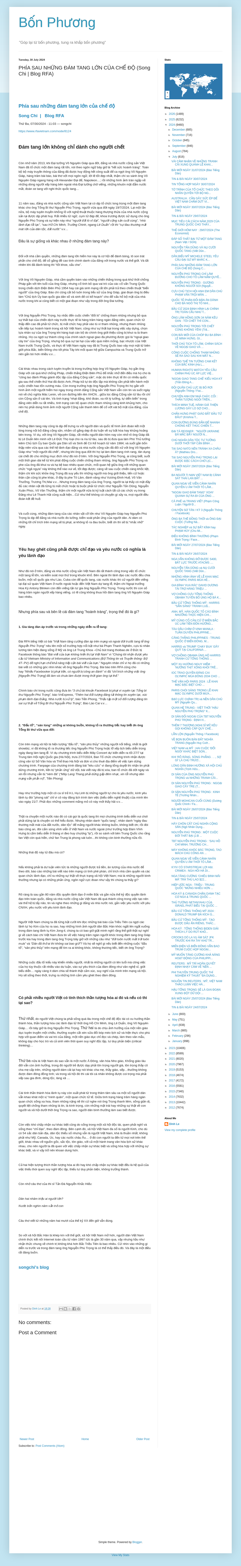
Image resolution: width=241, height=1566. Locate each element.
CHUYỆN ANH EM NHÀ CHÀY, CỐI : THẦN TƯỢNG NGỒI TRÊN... (194, 398)
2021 (172, 1058)
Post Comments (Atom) (49, 1445)
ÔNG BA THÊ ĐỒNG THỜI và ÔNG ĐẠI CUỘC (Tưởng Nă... (196, 520)
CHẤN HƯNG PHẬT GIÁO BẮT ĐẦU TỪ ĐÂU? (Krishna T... (196, 415)
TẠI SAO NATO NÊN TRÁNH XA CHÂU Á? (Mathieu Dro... (196, 450)
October (177, 140)
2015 (172, 1091)
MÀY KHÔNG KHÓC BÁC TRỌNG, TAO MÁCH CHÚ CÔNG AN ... (196, 851)
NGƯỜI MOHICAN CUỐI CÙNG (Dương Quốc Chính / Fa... (196, 802)
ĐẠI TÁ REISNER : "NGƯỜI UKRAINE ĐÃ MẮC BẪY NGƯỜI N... (195, 433)
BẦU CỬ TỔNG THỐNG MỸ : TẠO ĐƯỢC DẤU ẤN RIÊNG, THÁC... (193, 921)
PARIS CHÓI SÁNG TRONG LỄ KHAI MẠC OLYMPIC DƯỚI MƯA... (194, 692)
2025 (172, 119)
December (179, 129)
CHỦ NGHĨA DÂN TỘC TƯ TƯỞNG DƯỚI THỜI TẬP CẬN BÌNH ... (193, 441)
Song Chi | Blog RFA (42, 115)
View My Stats (120, 1555)
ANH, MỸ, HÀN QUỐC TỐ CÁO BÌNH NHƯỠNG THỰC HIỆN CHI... (195, 613)
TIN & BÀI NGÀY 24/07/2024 (189, 1007)
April (175, 1025)
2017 (172, 1080)
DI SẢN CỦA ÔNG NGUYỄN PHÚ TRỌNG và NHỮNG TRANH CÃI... (194, 776)
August (177, 151)
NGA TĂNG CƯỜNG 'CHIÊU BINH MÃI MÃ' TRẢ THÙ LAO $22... (195, 877)
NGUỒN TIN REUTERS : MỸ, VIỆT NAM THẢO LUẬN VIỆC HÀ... (196, 983)
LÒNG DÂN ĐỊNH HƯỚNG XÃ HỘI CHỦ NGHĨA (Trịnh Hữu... (196, 767)
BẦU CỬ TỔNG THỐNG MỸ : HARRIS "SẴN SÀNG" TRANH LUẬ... (195, 604)
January (177, 1041)
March (176, 1030)
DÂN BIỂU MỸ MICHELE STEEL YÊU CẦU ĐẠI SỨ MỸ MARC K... (195, 258)
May (175, 1019)
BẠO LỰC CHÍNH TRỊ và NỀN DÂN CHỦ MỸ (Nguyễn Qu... (196, 701)
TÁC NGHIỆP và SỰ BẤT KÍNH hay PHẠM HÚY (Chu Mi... (193, 529)
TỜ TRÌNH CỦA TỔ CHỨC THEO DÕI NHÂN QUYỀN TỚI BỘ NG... (195, 191)
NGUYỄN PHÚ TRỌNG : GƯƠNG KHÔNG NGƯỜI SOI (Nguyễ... (192, 284)
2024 (172, 124)
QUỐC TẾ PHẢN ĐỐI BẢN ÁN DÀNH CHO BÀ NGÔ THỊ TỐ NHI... (194, 301)
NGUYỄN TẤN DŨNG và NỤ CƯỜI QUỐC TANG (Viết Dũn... (193, 569)
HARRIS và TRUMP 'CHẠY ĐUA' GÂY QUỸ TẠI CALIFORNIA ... (195, 648)
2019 (172, 1069)
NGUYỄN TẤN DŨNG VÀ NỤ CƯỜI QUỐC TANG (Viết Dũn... (193, 249)
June (175, 1014)
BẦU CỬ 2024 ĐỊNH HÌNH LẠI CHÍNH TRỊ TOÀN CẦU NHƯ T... (195, 310)
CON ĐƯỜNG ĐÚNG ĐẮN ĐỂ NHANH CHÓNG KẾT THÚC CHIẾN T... (195, 424)
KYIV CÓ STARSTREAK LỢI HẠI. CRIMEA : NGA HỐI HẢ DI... (192, 869)
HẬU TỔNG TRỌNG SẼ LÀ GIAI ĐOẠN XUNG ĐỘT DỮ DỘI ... (196, 991)
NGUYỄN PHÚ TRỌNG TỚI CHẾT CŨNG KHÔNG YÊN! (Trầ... (192, 328)
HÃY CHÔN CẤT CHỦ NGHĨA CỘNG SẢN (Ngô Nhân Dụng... (194, 825)
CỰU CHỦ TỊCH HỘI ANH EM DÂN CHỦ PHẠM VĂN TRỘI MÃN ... (196, 293)
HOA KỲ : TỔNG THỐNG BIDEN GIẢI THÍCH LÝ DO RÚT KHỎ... (195, 930)
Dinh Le (36, 1308)
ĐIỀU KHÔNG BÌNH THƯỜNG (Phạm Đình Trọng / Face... (194, 538)
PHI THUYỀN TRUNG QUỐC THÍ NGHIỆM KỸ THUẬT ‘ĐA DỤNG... (194, 974)
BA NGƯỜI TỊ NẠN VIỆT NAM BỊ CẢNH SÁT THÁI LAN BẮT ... (196, 476)
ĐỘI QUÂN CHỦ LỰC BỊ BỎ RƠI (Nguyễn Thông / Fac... (191, 389)
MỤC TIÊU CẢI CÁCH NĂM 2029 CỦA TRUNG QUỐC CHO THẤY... (195, 223)
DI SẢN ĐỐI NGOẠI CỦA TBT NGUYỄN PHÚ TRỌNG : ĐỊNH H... (196, 718)
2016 (172, 1085)
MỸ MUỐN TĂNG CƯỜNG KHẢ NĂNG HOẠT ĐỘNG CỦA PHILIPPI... (195, 956)
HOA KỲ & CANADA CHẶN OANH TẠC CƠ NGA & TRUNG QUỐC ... (195, 895)
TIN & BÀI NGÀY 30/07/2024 (189, 179)
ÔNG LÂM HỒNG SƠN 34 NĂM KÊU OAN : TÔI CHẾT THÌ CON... (194, 319)
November (179, 135)
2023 (172, 1048)
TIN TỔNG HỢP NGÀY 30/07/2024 (193, 184)
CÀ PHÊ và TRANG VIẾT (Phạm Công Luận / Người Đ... (195, 503)
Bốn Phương (57, 22)
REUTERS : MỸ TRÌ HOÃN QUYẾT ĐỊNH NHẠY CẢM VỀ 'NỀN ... (193, 965)
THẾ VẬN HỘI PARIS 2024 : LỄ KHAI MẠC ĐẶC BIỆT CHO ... (194, 683)
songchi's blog (34, 1267)
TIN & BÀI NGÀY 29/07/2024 (189, 216)
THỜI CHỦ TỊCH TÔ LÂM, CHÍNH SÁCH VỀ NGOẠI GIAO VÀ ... (196, 345)
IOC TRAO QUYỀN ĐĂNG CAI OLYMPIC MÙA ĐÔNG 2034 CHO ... (195, 674)
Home (85, 1439)
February (178, 1035)
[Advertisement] (120, 1494)
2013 (172, 1102)
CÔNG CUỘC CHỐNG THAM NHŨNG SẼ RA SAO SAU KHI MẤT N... (195, 354)
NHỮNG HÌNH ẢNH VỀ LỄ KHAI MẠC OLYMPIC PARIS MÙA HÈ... (195, 578)
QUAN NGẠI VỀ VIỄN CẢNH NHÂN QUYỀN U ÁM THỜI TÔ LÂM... (193, 485)
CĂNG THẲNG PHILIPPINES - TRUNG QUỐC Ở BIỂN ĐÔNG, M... (195, 639)
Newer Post (27, 1439)
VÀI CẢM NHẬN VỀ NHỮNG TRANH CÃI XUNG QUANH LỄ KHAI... (194, 163)
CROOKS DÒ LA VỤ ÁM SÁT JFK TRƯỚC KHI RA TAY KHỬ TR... (192, 939)
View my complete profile (180, 1130)
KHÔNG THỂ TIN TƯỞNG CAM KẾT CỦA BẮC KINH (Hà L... (194, 363)
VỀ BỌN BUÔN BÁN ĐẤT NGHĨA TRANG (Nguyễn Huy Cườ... (192, 741)
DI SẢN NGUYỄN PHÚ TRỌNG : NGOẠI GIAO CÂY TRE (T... (196, 785)
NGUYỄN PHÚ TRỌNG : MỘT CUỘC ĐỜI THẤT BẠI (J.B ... (194, 834)
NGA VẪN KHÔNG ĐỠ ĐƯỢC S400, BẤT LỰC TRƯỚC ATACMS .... (194, 560)
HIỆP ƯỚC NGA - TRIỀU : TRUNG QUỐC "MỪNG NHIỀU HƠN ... (192, 886)
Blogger (137, 1542)
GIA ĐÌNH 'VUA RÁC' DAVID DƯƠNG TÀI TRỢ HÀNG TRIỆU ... (194, 587)
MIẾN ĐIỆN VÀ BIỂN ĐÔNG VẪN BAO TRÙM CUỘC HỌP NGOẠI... (195, 948)
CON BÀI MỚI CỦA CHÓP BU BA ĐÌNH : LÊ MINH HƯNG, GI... (196, 336)
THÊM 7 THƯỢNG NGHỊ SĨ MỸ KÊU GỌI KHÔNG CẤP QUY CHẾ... (194, 727)
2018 (172, 1075)
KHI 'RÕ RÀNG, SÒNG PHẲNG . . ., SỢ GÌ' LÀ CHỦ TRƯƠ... (196, 758)
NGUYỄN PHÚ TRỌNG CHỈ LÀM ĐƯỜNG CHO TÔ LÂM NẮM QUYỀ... (196, 275)
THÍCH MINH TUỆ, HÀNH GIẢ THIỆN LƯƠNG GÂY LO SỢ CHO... (194, 406)
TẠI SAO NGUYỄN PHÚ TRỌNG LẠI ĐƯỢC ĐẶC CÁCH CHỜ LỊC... (194, 459)
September (179, 145)
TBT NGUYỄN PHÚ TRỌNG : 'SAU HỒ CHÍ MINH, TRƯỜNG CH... (195, 842)
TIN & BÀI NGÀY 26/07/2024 (189, 553)
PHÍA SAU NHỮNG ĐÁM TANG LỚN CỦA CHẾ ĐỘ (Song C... (194, 266)
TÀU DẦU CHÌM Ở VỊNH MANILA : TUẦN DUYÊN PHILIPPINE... (193, 630)
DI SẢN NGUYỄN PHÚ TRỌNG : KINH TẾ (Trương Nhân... (195, 793)
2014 (172, 1096)
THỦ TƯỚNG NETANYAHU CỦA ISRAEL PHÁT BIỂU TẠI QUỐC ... (194, 904)
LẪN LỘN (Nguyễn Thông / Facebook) (195, 734)
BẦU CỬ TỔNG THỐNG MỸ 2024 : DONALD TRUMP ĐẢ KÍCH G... (193, 912)
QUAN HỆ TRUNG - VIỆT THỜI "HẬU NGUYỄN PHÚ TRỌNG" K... (194, 709)
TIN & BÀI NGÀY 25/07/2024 (189, 818)
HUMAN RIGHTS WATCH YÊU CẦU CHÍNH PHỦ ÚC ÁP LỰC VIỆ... (194, 371)
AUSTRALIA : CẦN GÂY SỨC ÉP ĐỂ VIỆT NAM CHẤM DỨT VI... (194, 200)
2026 (172, 114)
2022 (172, 1053)
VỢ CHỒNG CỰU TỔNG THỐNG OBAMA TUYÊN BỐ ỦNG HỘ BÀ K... (196, 595)
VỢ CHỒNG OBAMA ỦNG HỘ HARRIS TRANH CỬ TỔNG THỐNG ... (196, 657)
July (175, 156)
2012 (172, 1107)
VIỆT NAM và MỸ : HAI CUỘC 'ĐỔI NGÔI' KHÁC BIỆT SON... (193, 750)
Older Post (142, 1439)
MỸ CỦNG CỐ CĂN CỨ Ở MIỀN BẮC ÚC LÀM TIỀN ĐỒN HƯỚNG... (194, 622)
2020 (172, 1064)
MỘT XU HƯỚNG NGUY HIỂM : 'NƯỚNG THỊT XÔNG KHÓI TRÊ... (194, 666)
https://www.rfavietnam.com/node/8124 (45, 131)
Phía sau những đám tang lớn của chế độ (67, 106)
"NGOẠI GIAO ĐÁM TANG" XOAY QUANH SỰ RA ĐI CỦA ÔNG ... (193, 494)
